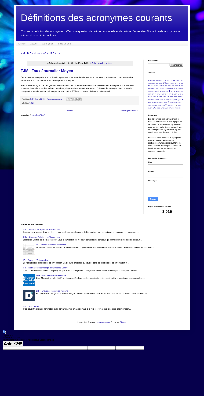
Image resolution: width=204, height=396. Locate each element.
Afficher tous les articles (101, 63)
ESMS (162, 88)
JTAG (164, 94)
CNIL (165, 83)
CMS (160, 83)
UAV (154, 108)
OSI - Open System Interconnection (51, 245)
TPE (179, 105)
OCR (171, 97)
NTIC (164, 97)
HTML (166, 91)
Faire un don (64, 43)
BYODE (169, 80)
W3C (172, 108)
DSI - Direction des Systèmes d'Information (41, 229)
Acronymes (47, 43)
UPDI (162, 108)
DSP (176, 86)
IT (156, 94)
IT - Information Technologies (35, 260)
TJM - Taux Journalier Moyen (47, 71)
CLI (157, 83)
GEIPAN (180, 88)
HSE (162, 91)
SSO (163, 105)
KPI (170, 94)
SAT (181, 102)
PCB (161, 100)
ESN (166, 88)
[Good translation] (8, 343)
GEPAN (150, 91)
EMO (150, 88)
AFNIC (152, 80)
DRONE (164, 86)
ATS (160, 80)
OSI (156, 100)
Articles (22, 43)
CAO (181, 80)
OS (153, 100)
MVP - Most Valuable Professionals (51, 275)
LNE (179, 94)
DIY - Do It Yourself (31, 306)
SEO (149, 105)
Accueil (33, 43)
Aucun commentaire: (55, 99)
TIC (172, 105)
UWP (166, 108)
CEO (153, 83)
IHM (181, 91)
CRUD (181, 83)
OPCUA (180, 97)
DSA (169, 86)
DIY (152, 86)
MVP (155, 97)
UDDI (158, 108)
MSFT (150, 97)
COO (169, 83)
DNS (155, 86)
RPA (161, 102)
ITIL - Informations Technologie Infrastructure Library (45, 268)
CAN (177, 80)
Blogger (123, 322)
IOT (149, 94)
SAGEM (177, 102)
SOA (159, 105)
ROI (158, 102)
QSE (179, 100)
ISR (153, 94)
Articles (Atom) (39, 115)
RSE (165, 102)
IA (171, 91)
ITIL (158, 94)
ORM (150, 100)
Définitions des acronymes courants (96, 17)
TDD (169, 105)
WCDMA (178, 108)
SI (153, 105)
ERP (157, 88)
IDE (174, 91)
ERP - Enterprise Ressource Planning (52, 291)
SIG (155, 105)
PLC (165, 100)
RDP (149, 102)
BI (165, 80)
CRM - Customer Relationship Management (41, 237)
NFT (160, 97)
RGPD (154, 102)
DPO (159, 86)
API (157, 80)
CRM (176, 83)
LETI (175, 94)
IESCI (178, 91)
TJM (32, 103)
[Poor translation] (18, 343)
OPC (175, 97)
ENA (153, 88)
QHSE (175, 100)
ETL (173, 88)
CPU (172, 83)
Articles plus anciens (129, 110)
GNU (155, 91)
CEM (150, 83)
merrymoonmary (103, 322)
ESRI (170, 88)
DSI (173, 86)
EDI (182, 86)
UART (150, 108)
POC (169, 100)
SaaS (172, 102)
